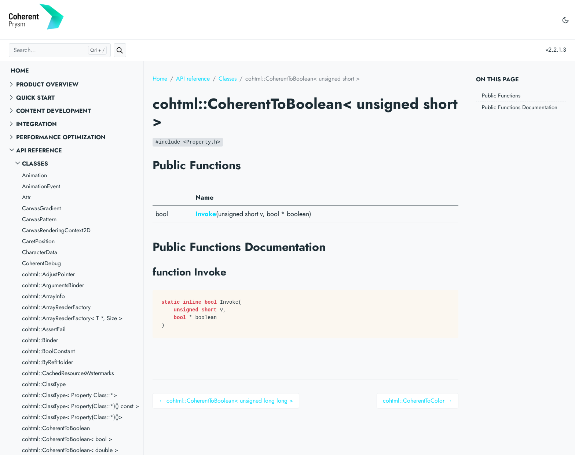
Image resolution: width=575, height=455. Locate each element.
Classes (35, 163)
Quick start (35, 97)
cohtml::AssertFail (44, 329)
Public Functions (501, 96)
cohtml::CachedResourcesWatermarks (68, 373)
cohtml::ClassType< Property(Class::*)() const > (80, 406)
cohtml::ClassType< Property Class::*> (69, 395)
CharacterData (39, 252)
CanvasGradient (41, 208)
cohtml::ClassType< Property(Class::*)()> (72, 417)
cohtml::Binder (40, 340)
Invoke (205, 214)
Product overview (47, 84)
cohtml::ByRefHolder (47, 362)
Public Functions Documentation (519, 107)
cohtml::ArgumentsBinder (53, 285)
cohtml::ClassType (44, 384)
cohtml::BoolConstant (48, 351)
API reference (39, 150)
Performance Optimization (61, 137)
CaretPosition (38, 241)
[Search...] (60, 50)
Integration (36, 124)
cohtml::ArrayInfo (43, 296)
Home (20, 70)
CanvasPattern (39, 219)
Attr (26, 197)
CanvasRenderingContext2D (56, 230)
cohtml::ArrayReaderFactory (56, 307)
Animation (34, 175)
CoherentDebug (41, 263)
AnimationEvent (41, 186)
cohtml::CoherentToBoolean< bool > (67, 439)
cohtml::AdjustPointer (48, 274)
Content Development (53, 111)
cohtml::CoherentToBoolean (56, 428)
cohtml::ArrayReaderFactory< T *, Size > (72, 318)
